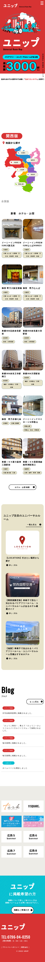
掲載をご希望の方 (21, 910)
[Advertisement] (22, 104)
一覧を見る (32, 525)
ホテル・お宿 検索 (22, 487)
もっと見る (34, 702)
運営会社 (24, 947)
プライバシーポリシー (10, 947)
